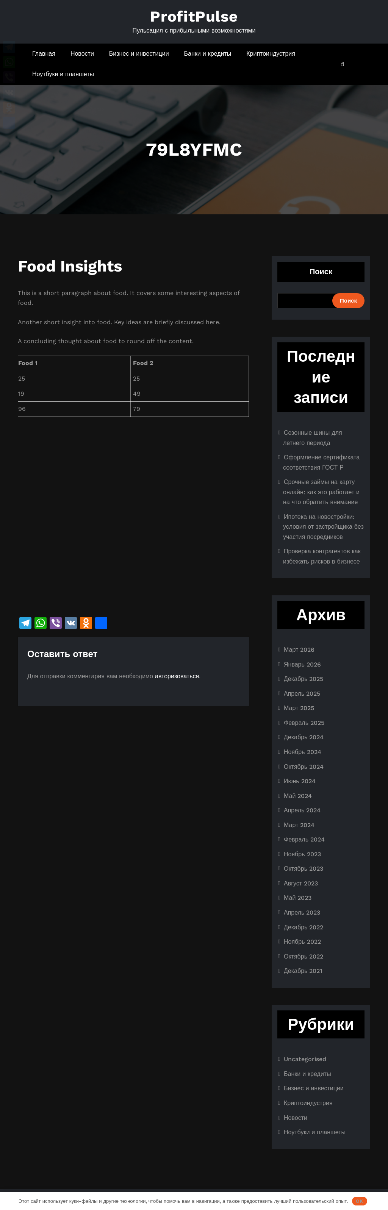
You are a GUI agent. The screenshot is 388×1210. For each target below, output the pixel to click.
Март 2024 (299, 825)
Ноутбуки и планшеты (63, 74)
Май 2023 (297, 897)
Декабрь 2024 (304, 737)
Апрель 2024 (302, 810)
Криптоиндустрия (270, 53)
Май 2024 (298, 795)
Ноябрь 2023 (302, 854)
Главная (43, 53)
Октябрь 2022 (303, 956)
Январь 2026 (302, 664)
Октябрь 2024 (304, 766)
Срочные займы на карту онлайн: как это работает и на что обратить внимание (321, 492)
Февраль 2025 (304, 722)
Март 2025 (299, 708)
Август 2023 (301, 883)
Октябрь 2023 (303, 868)
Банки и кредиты (208, 53)
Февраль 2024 (304, 839)
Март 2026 (299, 649)
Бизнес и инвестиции (139, 53)
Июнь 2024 (300, 781)
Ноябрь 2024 (302, 752)
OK (359, 1201)
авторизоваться (177, 676)
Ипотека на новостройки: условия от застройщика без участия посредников (323, 526)
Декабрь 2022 (303, 927)
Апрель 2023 (302, 912)
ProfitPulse (194, 16)
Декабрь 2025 (303, 678)
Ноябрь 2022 (302, 941)
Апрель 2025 (302, 693)
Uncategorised (305, 1059)
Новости (82, 53)
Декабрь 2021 (303, 970)
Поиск (321, 271)
